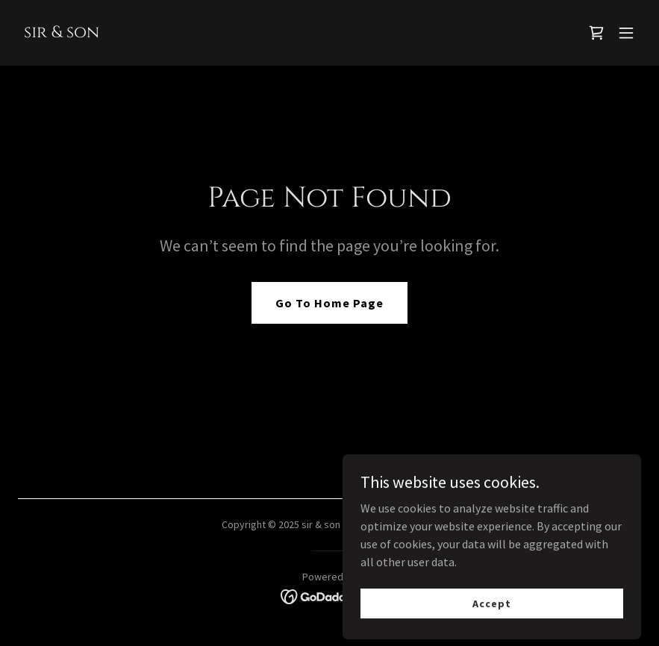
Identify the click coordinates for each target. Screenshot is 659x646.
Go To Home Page (329, 302)
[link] (61, 32)
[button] (626, 33)
